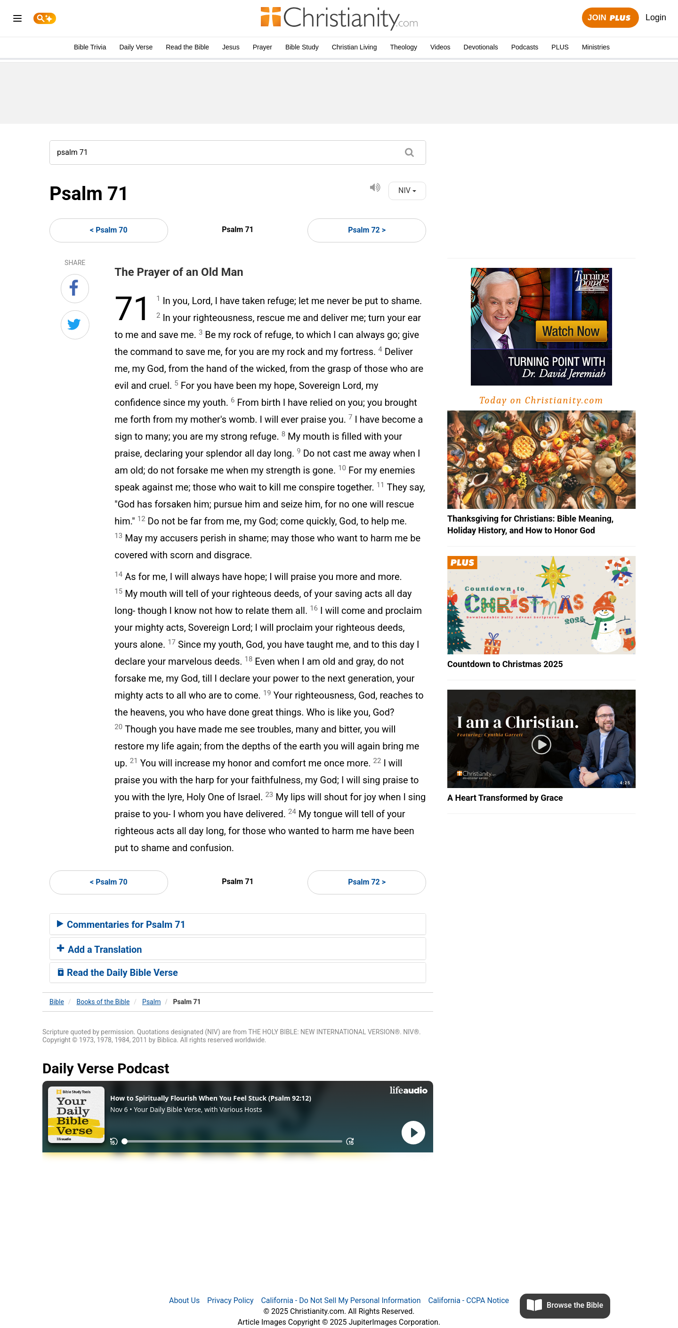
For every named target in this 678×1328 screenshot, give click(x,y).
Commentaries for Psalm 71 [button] (121, 924)
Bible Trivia (90, 47)
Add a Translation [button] (99, 949)
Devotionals (481, 47)
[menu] (17, 20)
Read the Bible (187, 47)
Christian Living (354, 47)
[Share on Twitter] (75, 324)
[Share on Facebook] (75, 288)
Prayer (262, 47)
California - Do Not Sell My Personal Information (340, 1300)
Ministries (596, 47)
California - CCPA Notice (468, 1300)
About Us (184, 1300)
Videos (440, 47)
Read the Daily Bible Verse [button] (117, 972)
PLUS (560, 47)
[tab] (238, 924)
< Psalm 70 (109, 229)
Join (610, 18)
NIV (407, 190)
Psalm (151, 1002)
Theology (403, 47)
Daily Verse (136, 47)
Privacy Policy (230, 1300)
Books (103, 1002)
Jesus (231, 47)
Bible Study (302, 47)
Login (656, 17)
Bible (56, 1002)
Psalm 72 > (367, 229)
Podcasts (525, 47)
